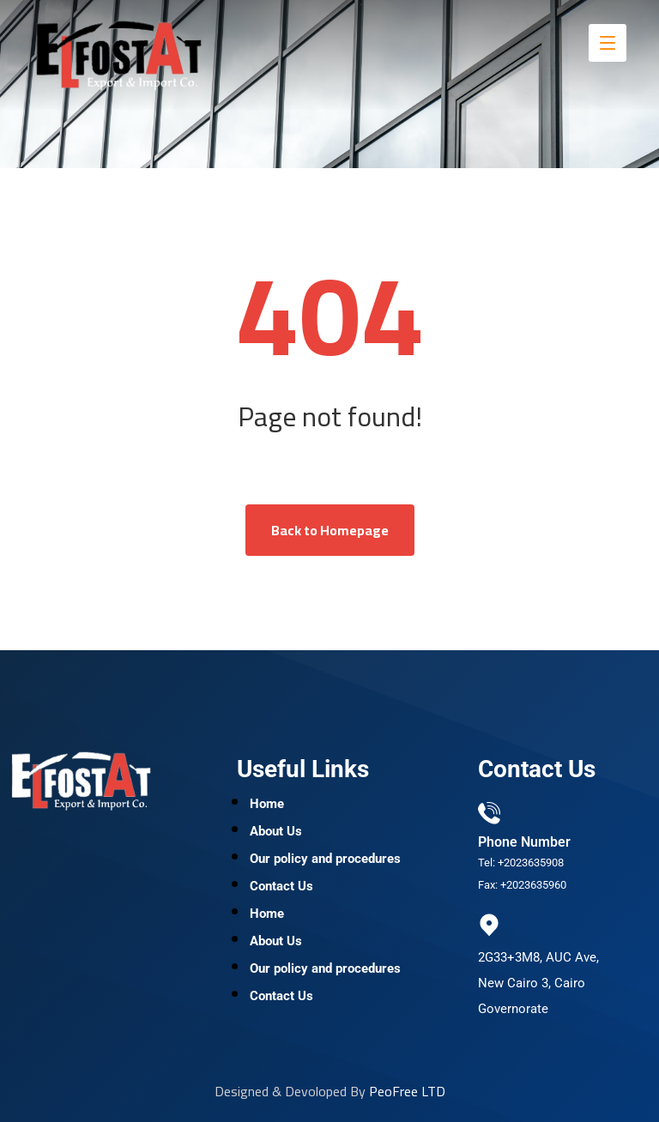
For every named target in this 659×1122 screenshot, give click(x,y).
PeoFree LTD (407, 1091)
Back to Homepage (330, 530)
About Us (276, 831)
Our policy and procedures (325, 858)
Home (267, 803)
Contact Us (281, 886)
